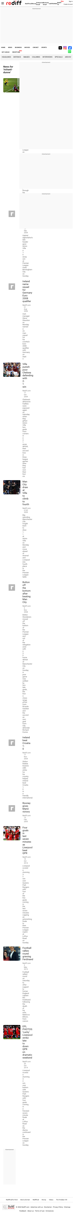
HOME (3, 47)
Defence (17, 57)
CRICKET (36, 47)
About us (30, 1211)
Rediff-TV (59, 3)
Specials (58, 57)
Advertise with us (37, 1207)
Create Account (68, 4)
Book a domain (25, 1200)
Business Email (46, 3)
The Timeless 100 (61, 1200)
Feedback (22, 1211)
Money (34, 4)
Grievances (50, 1211)
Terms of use (39, 1211)
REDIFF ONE (16, 52)
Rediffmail (28, 4)
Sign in (71, 1)
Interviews (47, 57)
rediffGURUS (53, 4)
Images (26, 57)
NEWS (10, 47)
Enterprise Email (39, 3)
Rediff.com (25, 1207)
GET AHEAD (6, 52)
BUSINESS (18, 47)
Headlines (6, 57)
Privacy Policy (58, 1207)
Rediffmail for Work (12, 1200)
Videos (51, 1200)
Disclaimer (48, 1207)
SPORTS (44, 47)
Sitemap (67, 1207)
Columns (36, 57)
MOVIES (27, 47)
